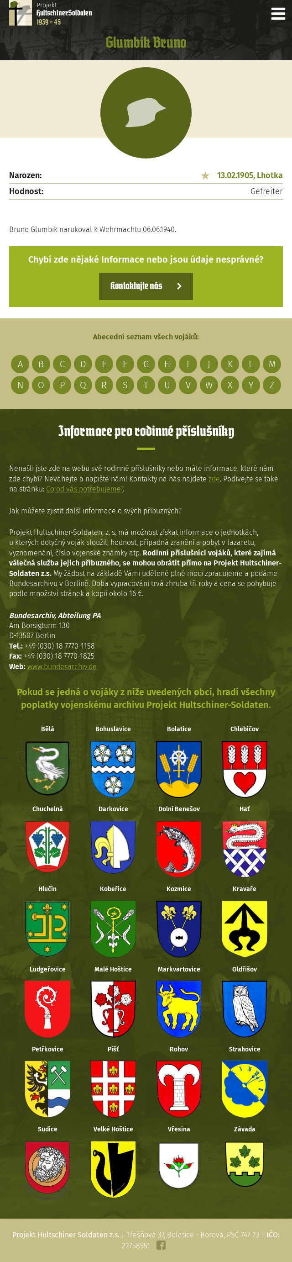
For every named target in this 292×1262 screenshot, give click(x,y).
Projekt (64, 13)
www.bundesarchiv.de (62, 666)
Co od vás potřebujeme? (84, 489)
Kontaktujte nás (136, 286)
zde (214, 479)
